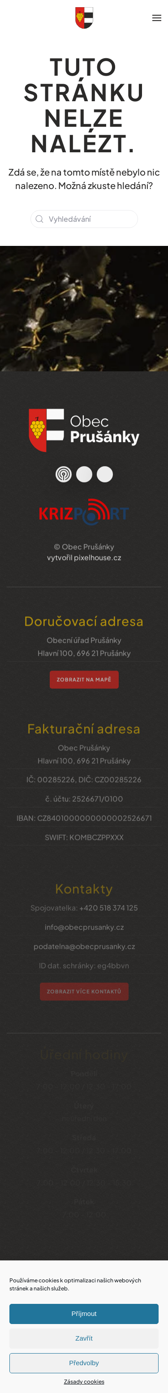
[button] (156, 18)
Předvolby (84, 1363)
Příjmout (84, 1313)
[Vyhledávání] (84, 219)
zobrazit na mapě (84, 670)
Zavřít (83, 1338)
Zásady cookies (84, 1381)
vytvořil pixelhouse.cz (84, 548)
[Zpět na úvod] (84, 18)
